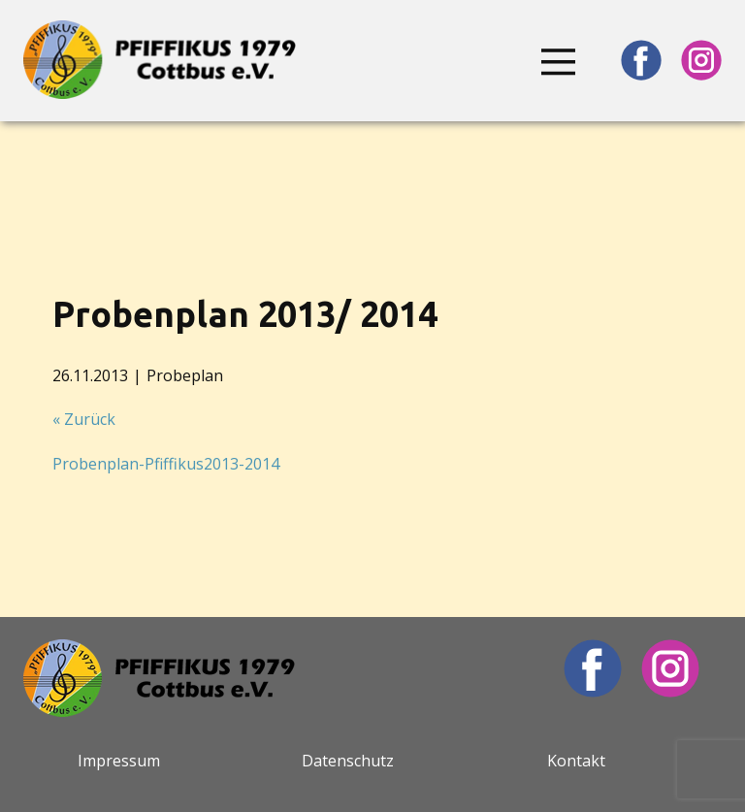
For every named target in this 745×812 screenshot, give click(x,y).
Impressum (119, 760)
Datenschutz (348, 760)
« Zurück (83, 419)
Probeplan (184, 375)
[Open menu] (559, 62)
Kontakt (576, 760)
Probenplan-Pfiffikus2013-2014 (165, 463)
